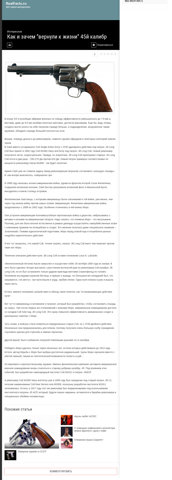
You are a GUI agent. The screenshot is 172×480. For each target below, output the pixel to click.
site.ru (23, 5)
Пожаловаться (102, 45)
